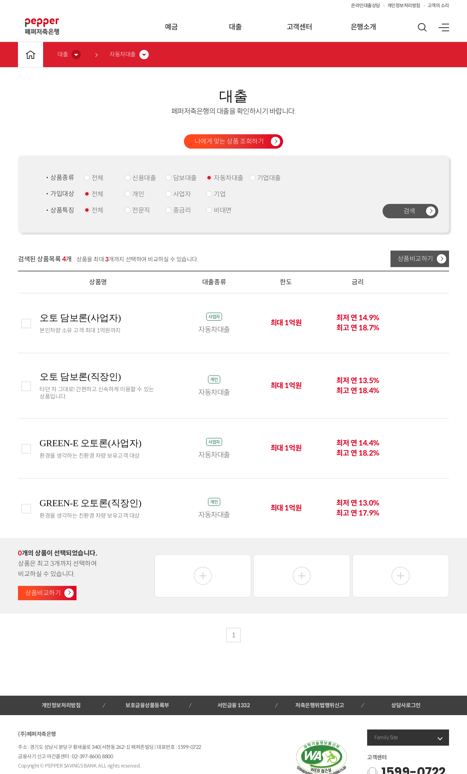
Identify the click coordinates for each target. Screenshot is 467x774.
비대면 (219, 210)
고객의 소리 (438, 6)
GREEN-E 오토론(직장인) (90, 503)
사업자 (178, 194)
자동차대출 (225, 178)
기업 (216, 194)
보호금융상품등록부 (147, 705)
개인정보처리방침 (403, 6)
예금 (171, 27)
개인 (134, 194)
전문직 (137, 210)
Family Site (386, 737)
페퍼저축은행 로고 (42, 27)
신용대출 (140, 178)
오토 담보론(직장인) (80, 377)
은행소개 (363, 27)
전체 (93, 178)
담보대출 (181, 178)
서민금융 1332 (233, 705)
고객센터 (299, 27)
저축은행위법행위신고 (319, 705)
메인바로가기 (30, 54)
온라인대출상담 (365, 6)
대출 (235, 27)
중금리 (178, 210)
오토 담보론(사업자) (80, 318)
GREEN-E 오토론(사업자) (90, 443)
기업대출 (265, 178)
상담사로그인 (405, 705)
